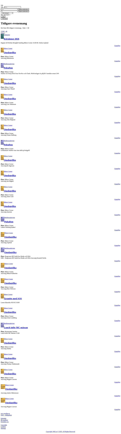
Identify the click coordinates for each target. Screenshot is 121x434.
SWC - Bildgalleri (6, 415)
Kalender (3, 418)
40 (6, 31)
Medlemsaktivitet (9, 64)
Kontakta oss (5, 422)
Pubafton (8, 68)
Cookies (3, 426)
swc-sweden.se (5, 413)
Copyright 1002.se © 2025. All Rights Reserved (60, 431)
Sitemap (3, 428)
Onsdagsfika (10, 52)
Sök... (2, 7)
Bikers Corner (8, 48)
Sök (3, 16)
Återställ (4, 18)
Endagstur (7, 35)
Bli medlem (4, 420)
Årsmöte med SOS (13, 298)
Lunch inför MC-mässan (16, 327)
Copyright (4, 425)
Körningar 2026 (11, 39)
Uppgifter (117, 45)
